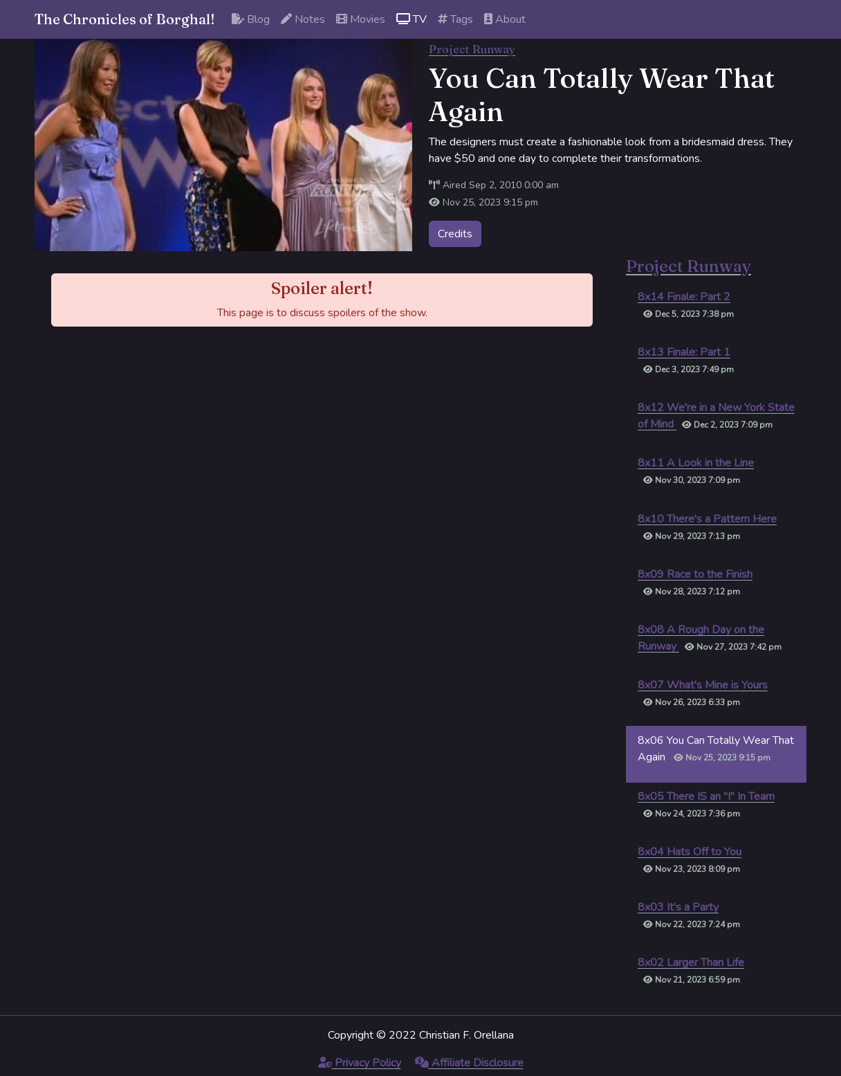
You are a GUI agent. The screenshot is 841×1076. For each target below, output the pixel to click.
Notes (303, 19)
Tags (455, 19)
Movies (360, 19)
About (505, 19)
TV (411, 19)
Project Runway (472, 49)
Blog (251, 19)
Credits (455, 233)
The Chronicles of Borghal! (125, 19)
